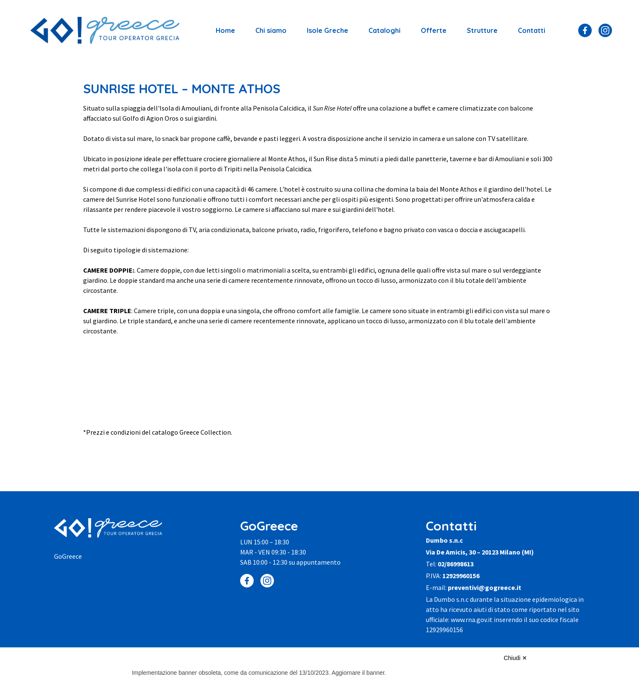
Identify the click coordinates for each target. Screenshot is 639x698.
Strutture (482, 30)
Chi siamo (271, 30)
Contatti (531, 30)
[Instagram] (605, 30)
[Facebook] (585, 30)
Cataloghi (384, 30)
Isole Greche (327, 30)
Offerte (434, 30)
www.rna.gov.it (472, 619)
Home (225, 30)
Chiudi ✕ (515, 658)
